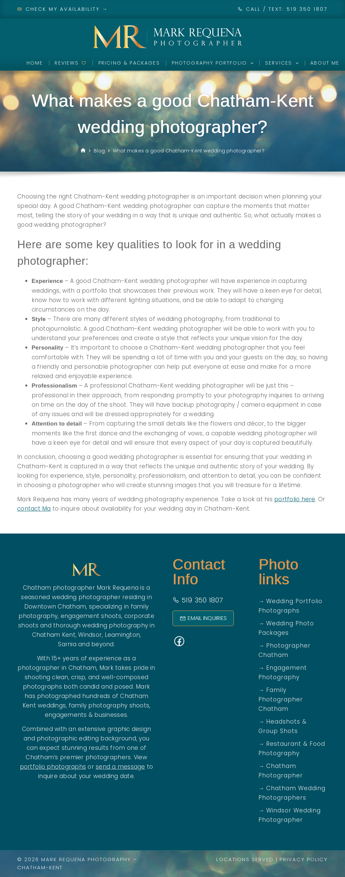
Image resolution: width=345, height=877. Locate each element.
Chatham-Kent (40, 867)
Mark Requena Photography (86, 859)
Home (35, 63)
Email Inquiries (203, 618)
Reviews (70, 63)
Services (283, 63)
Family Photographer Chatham (280, 699)
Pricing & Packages (129, 63)
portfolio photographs (53, 767)
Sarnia (67, 644)
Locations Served (245, 859)
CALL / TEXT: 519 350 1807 (287, 9)
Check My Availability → (62, 9)
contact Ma (34, 509)
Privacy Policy (304, 859)
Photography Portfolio (214, 63)
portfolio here (294, 499)
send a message (120, 767)
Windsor (90, 635)
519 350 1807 (197, 600)
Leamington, (123, 635)
